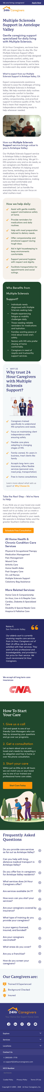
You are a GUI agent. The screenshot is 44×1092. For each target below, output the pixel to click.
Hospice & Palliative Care (17, 611)
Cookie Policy (8, 1079)
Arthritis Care (11, 564)
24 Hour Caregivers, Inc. (31, 1087)
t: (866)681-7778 (10, 1057)
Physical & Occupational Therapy (21, 550)
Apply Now (36, 2)
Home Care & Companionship (19, 594)
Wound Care (11, 561)
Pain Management (14, 557)
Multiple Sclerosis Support (17, 578)
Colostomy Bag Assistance (17, 581)
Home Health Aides (14, 567)
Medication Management (17, 554)
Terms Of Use (36, 1079)
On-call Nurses (12, 574)
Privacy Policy (22, 1079)
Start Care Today (18, 785)
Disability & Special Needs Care (20, 607)
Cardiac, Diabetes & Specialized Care (20, 603)
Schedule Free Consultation (18, 530)
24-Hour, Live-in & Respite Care (20, 598)
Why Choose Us (22, 485)
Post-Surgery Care (14, 571)
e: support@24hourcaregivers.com (18, 1061)
